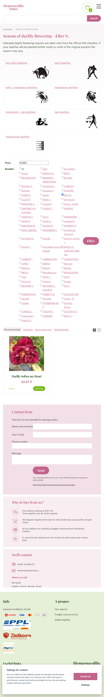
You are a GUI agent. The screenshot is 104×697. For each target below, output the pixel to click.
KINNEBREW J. (50, 230)
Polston (47, 281)
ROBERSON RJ (28, 294)
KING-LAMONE (29, 230)
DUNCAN (68, 190)
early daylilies (76, 70)
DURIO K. (26, 195)
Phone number (20, 441)
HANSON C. (27, 216)
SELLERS (47, 298)
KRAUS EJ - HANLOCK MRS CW (71, 250)
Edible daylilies (62, 619)
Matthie (25, 268)
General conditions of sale (17, 609)
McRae (67, 268)
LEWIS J (25, 263)
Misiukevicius (49, 272)
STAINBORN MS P (51, 305)
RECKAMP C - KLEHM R (49, 287)
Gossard (47, 204)
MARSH (46, 263)
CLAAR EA (69, 186)
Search (94, 18)
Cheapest (28, 329)
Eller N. (67, 195)
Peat (23, 277)
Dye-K (46, 195)
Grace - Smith (71, 204)
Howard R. (69, 221)
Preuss (67, 281)
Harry (46, 216)
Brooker (68, 177)
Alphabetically (61, 329)
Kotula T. (26, 247)
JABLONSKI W (28, 225)
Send (40, 470)
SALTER (25, 298)
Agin (45, 169)
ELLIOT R (25, 199)
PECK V (46, 277)
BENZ (67, 173)
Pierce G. (26, 281)
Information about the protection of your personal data (54, 485)
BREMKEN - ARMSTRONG (49, 179)
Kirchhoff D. (27, 238)
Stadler (25, 303)
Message (16, 453)
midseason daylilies (76, 94)
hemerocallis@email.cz (28, 570)
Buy (41, 388)
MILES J (25, 272)
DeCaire (25, 190)
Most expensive (43, 329)
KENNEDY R (70, 225)
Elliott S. (47, 199)
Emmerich (69, 199)
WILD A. (68, 316)
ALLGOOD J (69, 169)
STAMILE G (26, 311)
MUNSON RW (71, 272)
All (22, 169)
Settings (85, 685)
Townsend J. (27, 316)
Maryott (68, 263)
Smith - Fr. (69, 298)
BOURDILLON (28, 177)
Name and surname (22, 426)
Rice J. (67, 286)
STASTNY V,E (70, 311)
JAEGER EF (48, 225)
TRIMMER (47, 316)
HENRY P (26, 221)
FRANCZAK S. (28, 204)
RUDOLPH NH (71, 294)
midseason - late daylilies (27, 119)
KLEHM (46, 238)
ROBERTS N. (49, 294)
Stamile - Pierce (68, 305)
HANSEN (68, 208)
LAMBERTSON (50, 259)
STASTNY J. (48, 311)
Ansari (24, 173)
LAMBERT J (26, 259)
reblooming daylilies (27, 144)
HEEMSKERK (70, 216)
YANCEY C (26, 320)
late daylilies (76, 119)
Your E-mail (18, 434)
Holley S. (47, 221)
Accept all (85, 676)
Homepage (7, 29)
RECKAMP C (27, 286)
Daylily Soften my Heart (27, 376)
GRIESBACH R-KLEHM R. (28, 210)
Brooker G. (27, 186)
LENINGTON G (71, 259)
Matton (46, 268)
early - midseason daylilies (27, 94)
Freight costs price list (66, 614)
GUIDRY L (48, 208)
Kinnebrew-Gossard (70, 232)
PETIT (67, 277)
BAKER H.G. (49, 173)
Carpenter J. (49, 186)
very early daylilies (27, 70)
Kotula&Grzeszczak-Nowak (51, 248)
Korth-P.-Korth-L (72, 240)
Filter (91, 241)
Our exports (61, 609)
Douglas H (48, 190)
